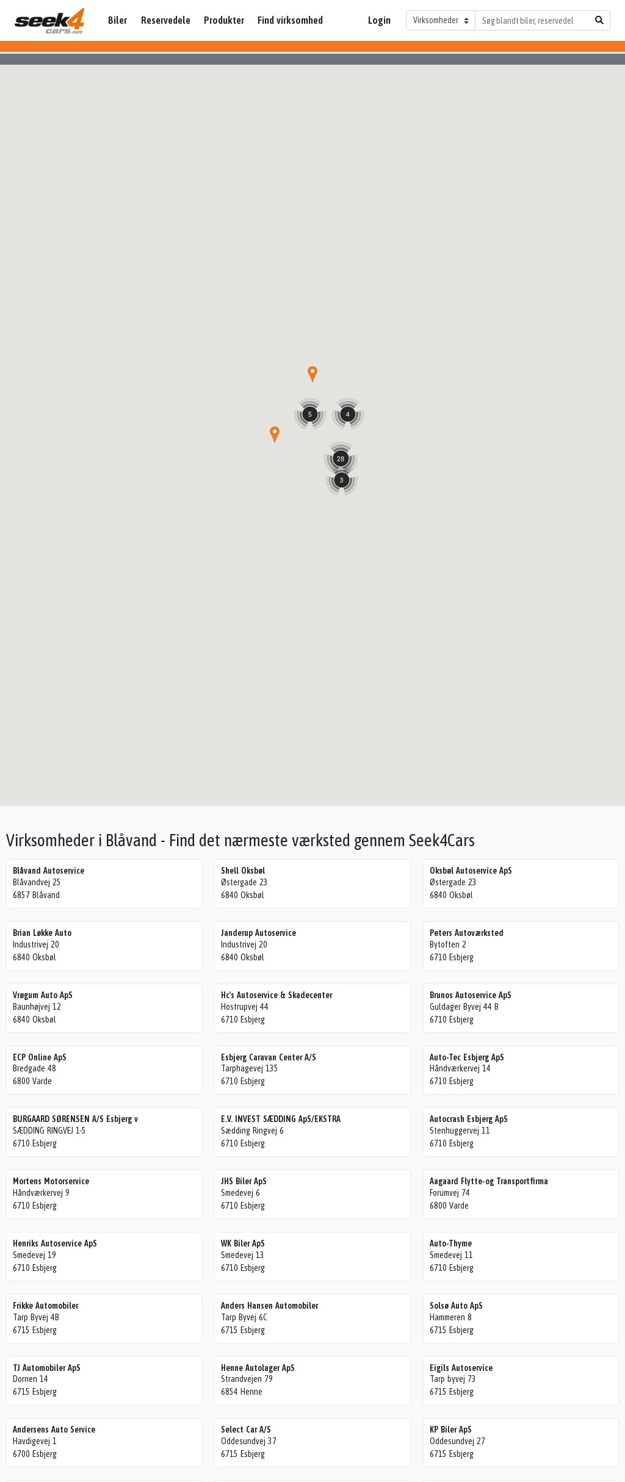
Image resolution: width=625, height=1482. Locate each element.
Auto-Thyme (451, 1243)
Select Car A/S (246, 1429)
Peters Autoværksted (467, 933)
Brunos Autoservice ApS (470, 995)
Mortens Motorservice (51, 1181)
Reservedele (165, 20)
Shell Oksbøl (243, 871)
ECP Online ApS (40, 1057)
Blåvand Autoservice (48, 871)
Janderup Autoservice (258, 933)
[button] (275, 434)
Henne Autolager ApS (258, 1368)
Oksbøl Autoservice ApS (471, 871)
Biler (117, 20)
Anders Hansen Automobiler (269, 1306)
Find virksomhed (290, 20)
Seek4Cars (49, 21)
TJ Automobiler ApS (47, 1368)
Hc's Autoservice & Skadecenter (276, 995)
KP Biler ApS (451, 1429)
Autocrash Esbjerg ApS (469, 1119)
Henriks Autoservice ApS (55, 1243)
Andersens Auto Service (54, 1429)
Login (379, 20)
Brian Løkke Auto (42, 933)
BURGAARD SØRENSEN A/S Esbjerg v (75, 1119)
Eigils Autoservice (461, 1368)
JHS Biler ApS (244, 1181)
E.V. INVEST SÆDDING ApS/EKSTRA (281, 1119)
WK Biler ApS (243, 1243)
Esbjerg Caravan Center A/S (268, 1057)
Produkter (224, 20)
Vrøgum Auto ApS (43, 995)
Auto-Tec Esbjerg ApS (467, 1057)
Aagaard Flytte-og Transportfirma (489, 1181)
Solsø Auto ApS (456, 1306)
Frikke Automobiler (45, 1306)
